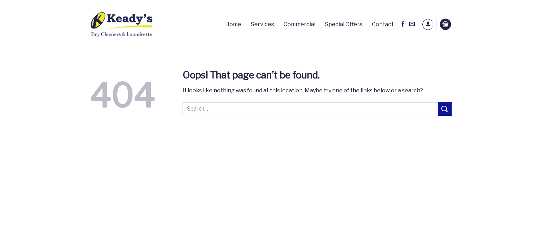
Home (233, 24)
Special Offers (343, 24)
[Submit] (445, 108)
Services (262, 24)
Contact (383, 24)
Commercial (299, 24)
